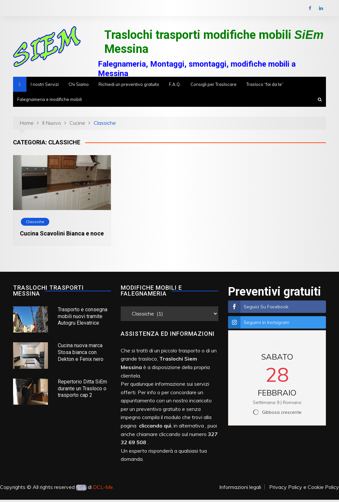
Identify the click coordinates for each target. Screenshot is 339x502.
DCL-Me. (103, 487)
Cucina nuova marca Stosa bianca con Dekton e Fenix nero (80, 352)
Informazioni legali (240, 487)
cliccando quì (155, 425)
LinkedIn (321, 8)
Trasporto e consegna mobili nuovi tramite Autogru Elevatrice (82, 316)
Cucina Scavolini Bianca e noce (62, 233)
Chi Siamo (79, 84)
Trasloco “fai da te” (265, 84)
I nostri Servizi (45, 84)
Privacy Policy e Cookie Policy (304, 487)
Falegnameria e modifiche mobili (49, 99)
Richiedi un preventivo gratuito (129, 84)
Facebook (310, 8)
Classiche (35, 221)
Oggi (277, 343)
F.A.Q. (175, 84)
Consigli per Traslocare (214, 84)
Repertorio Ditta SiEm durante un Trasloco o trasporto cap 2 (82, 388)
